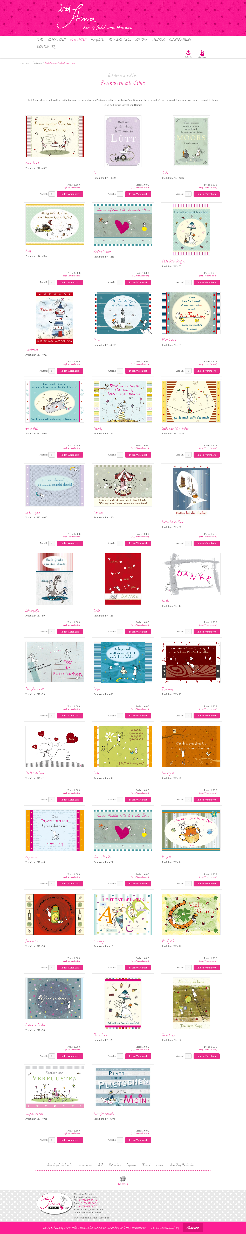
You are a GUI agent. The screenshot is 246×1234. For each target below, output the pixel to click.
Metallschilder (119, 39)
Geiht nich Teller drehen (175, 428)
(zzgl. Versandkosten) (71, 187)
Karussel (98, 512)
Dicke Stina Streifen (173, 261)
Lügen (97, 689)
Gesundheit (31, 428)
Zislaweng (167, 689)
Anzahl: (43, 194)
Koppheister (31, 857)
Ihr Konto (188, 57)
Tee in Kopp (168, 1035)
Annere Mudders (103, 857)
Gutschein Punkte (35, 1025)
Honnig (98, 428)
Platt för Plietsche (104, 1114)
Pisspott (166, 857)
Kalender (158, 39)
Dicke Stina (100, 1035)
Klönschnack (32, 163)
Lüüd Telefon (32, 512)
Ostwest (98, 340)
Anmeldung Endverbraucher (60, 1165)
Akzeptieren (193, 1228)
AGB (100, 1165)
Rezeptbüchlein (180, 39)
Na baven (123, 1183)
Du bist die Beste (34, 773)
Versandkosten (85, 1165)
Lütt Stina (25, 63)
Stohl (165, 173)
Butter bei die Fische (173, 522)
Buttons (141, 39)
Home (40, 39)
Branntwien (31, 941)
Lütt (96, 173)
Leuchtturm (31, 350)
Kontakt (160, 1165)
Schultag (99, 941)
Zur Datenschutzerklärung (165, 1228)
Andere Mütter (102, 252)
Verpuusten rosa (34, 1114)
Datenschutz (115, 1165)
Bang (28, 251)
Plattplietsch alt (34, 689)
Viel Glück (168, 941)
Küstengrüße (32, 611)
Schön (97, 611)
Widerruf (146, 1165)
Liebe (96, 773)
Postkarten (78, 39)
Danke (165, 601)
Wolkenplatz (46, 47)
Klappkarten (57, 39)
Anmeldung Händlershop (182, 1165)
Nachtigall (168, 773)
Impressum (131, 1165)
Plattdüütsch (169, 340)
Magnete (97, 39)
